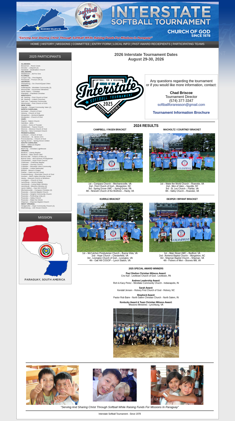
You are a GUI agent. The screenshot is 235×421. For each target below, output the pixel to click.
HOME (34, 44)
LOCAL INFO (121, 44)
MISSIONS (63, 44)
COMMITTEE (81, 44)
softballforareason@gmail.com (181, 105)
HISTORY (47, 44)
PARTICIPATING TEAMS (189, 44)
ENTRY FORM (101, 44)
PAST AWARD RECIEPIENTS (151, 44)
